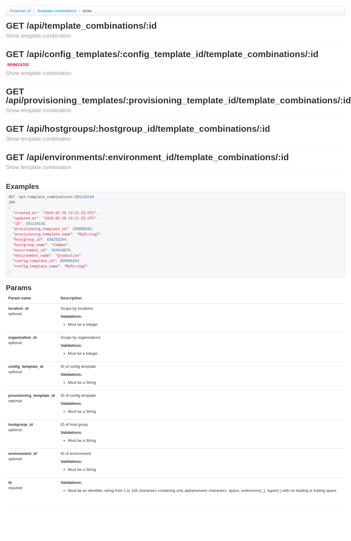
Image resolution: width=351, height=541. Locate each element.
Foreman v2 (20, 11)
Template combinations (57, 11)
